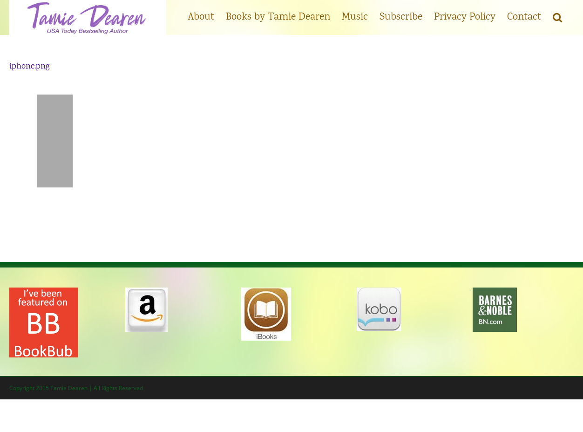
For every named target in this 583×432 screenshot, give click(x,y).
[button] (557, 16)
